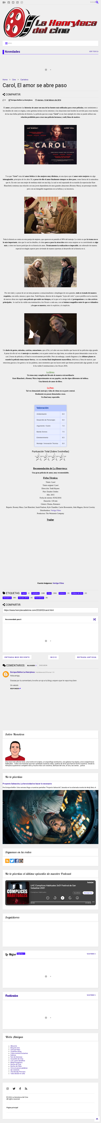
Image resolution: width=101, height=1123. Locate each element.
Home (5, 80)
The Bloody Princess (17, 1072)
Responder (15, 688)
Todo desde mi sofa (17, 1074)
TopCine (21, 954)
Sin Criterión (14, 1070)
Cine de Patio (15, 1050)
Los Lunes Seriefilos (17, 1061)
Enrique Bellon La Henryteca (22, 672)
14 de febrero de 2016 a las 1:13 (44, 672)
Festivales (11, 996)
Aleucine (13, 1046)
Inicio (53, 657)
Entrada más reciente (17, 657)
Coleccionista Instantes (19, 1053)
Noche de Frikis (16, 1066)
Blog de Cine (15, 1048)
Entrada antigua (86, 657)
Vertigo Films (56, 510)
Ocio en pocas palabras (19, 1068)
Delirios (13, 1055)
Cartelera (24, 80)
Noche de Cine (15, 1064)
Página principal (12, 1108)
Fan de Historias (16, 1057)
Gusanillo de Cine (16, 1059)
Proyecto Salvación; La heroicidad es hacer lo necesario (27, 784)
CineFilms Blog (15, 1051)
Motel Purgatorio (16, 1062)
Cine (14, 80)
